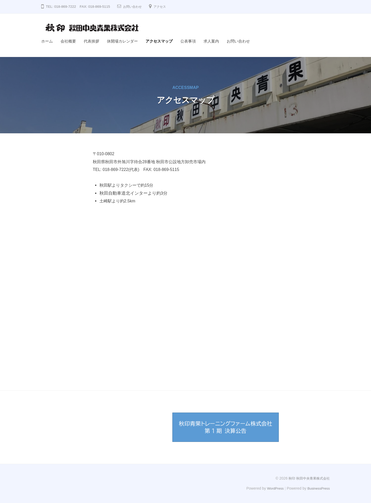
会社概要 (68, 41)
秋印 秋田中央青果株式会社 (307, 478)
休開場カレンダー (122, 41)
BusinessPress (317, 488)
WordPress (272, 488)
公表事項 (188, 41)
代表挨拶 (91, 41)
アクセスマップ (159, 41)
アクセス (164, 7)
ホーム (47, 41)
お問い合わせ (134, 7)
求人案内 (211, 41)
